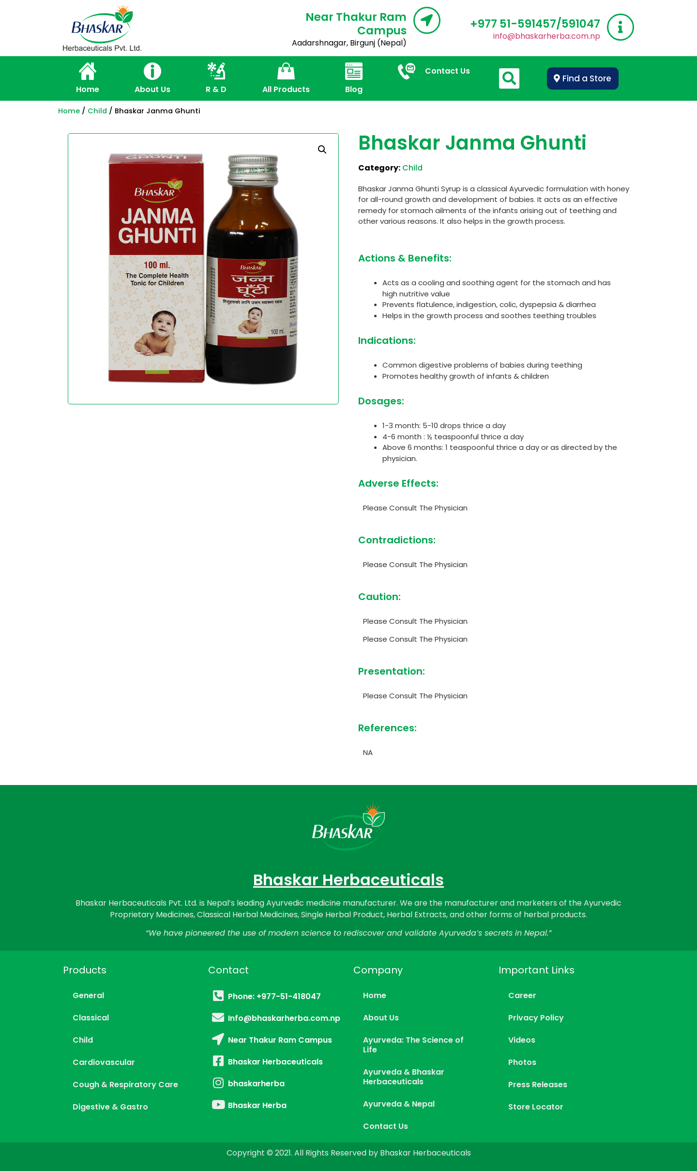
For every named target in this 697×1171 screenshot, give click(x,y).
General (88, 995)
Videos (521, 1040)
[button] (582, 78)
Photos (522, 1062)
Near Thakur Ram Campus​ (356, 23)
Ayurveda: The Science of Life (413, 1044)
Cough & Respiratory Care (125, 1084)
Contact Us (385, 1126)
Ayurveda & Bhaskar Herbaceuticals (403, 1076)
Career (522, 995)
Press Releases (537, 1084)
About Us (381, 1017)
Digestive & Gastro (110, 1106)
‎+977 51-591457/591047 (535, 23)
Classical (91, 1017)
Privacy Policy (536, 1017)
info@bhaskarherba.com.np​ (546, 36)
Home (69, 111)
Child (97, 111)
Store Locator (535, 1106)
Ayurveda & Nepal (399, 1103)
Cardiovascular (104, 1062)
